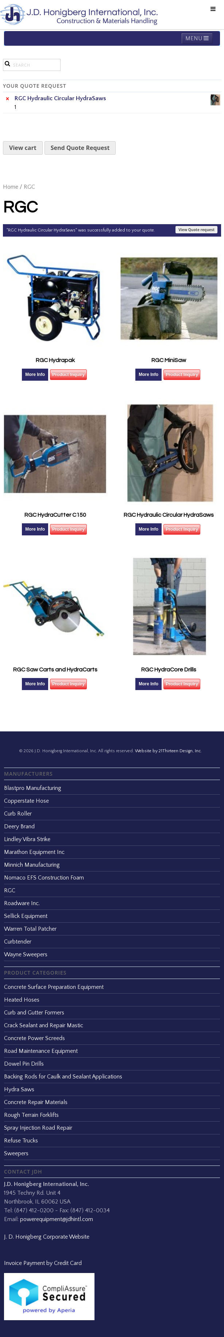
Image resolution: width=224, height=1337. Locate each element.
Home (10, 187)
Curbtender (17, 941)
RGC (9, 890)
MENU (197, 38)
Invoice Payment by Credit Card (43, 1263)
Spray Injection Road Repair (38, 1128)
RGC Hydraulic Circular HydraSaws (118, 98)
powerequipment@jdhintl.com (56, 1219)
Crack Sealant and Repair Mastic (43, 1025)
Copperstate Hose (26, 801)
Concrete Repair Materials (35, 1102)
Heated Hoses (21, 1000)
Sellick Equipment (25, 916)
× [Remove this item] (7, 98)
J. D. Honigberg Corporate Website (46, 1237)
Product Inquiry (68, 374)
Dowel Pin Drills (24, 1064)
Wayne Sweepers (25, 954)
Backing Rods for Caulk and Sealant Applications (63, 1076)
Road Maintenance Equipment (41, 1051)
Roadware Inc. (22, 903)
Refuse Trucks (21, 1140)
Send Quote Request (80, 148)
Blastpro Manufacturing (32, 788)
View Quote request (196, 229)
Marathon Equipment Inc (34, 852)
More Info (35, 374)
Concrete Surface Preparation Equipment (54, 987)
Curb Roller (18, 813)
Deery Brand (19, 826)
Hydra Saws (19, 1089)
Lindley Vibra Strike (27, 839)
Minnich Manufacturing (32, 865)
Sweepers (16, 1153)
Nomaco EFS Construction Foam (44, 877)
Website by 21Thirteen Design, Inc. (168, 751)
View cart (22, 148)
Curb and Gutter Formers (34, 1012)
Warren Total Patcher (30, 929)
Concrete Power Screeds (34, 1038)
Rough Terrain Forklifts (31, 1115)
